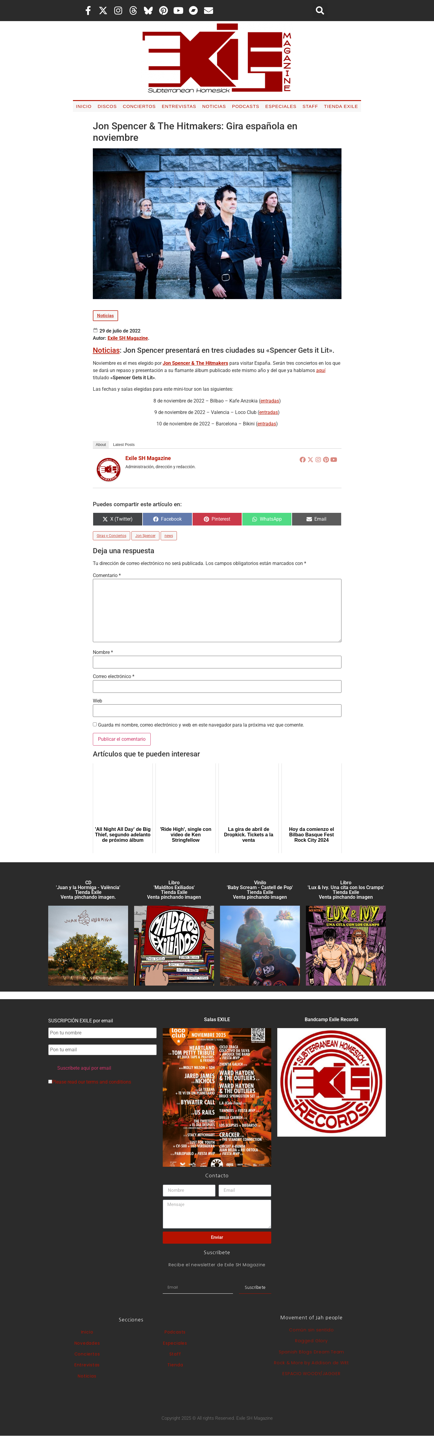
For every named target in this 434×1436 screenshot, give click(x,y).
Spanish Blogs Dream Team (311, 1352)
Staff (310, 106)
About (101, 444)
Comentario (107, 575)
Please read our (89, 1082)
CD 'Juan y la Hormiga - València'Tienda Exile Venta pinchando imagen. (88, 890)
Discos (107, 106)
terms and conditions (108, 1082)
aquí (321, 370)
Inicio (84, 106)
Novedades (87, 1343)
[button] (320, 10)
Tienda (175, 1365)
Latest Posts (124, 444)
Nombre (103, 652)
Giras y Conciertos (111, 536)
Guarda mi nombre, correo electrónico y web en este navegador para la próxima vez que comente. (201, 725)
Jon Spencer (145, 536)
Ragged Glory (311, 1341)
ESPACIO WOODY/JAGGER (311, 1374)
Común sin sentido (311, 1330)
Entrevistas (179, 106)
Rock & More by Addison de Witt (311, 1363)
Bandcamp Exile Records (331, 1019)
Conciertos (139, 106)
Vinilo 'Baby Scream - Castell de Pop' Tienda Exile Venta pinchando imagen (260, 890)
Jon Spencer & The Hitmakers (195, 363)
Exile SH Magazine (128, 338)
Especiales (280, 106)
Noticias (214, 106)
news (169, 536)
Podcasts (245, 106)
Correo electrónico (113, 676)
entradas (269, 401)
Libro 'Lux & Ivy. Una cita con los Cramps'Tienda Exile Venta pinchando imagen (346, 890)
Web (97, 701)
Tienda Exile (341, 106)
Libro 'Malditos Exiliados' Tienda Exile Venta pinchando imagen (174, 890)
